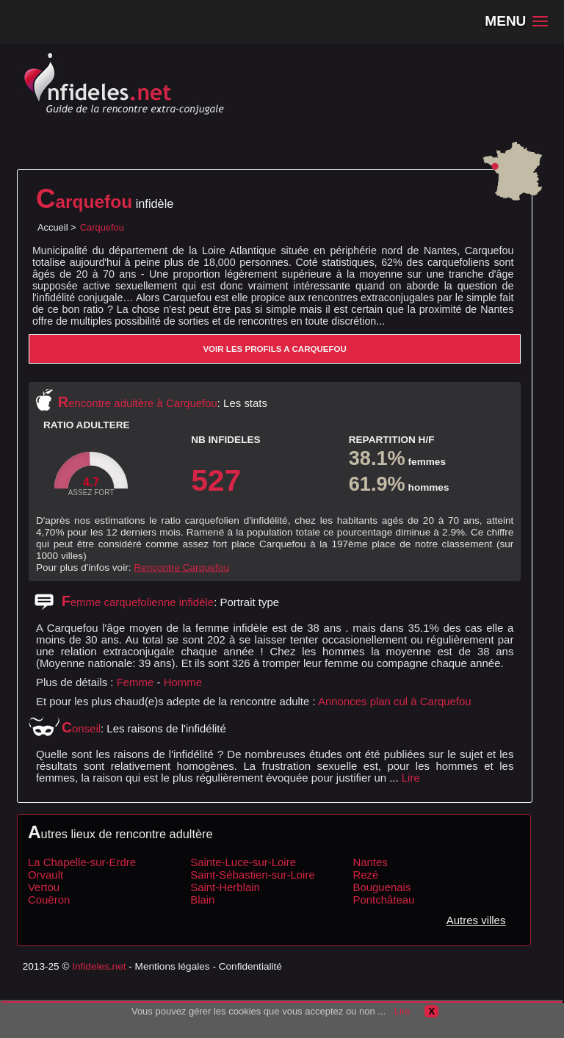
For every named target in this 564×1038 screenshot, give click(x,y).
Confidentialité (250, 966)
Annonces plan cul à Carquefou (394, 701)
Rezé (365, 874)
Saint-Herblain (225, 887)
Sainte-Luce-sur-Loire (243, 862)
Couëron (49, 899)
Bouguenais (381, 887)
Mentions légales (172, 966)
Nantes (369, 862)
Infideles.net (99, 966)
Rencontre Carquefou (181, 567)
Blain (202, 899)
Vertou (43, 887)
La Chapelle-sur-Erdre (82, 862)
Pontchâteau (383, 899)
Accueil (52, 227)
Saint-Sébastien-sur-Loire (252, 874)
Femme (135, 682)
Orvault (45, 874)
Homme (183, 682)
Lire (411, 777)
